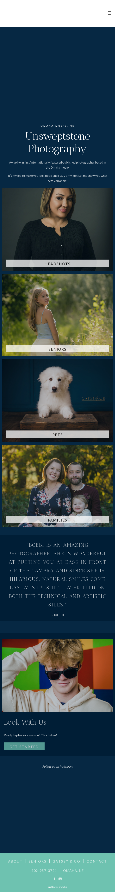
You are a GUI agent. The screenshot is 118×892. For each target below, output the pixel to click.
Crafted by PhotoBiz (57, 887)
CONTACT (97, 862)
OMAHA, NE (73, 872)
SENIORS (38, 862)
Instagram (66, 767)
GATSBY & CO (66, 862)
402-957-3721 (44, 872)
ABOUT (15, 862)
